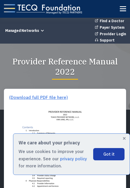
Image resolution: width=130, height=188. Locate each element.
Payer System (110, 27)
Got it (109, 154)
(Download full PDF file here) (38, 97)
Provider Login (110, 34)
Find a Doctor (109, 21)
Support (105, 40)
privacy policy (73, 158)
